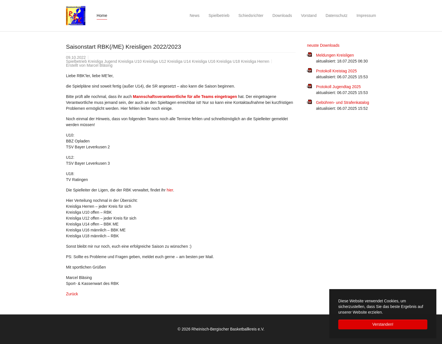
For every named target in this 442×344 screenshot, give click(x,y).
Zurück (72, 294)
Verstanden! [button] (383, 324)
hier (170, 190)
